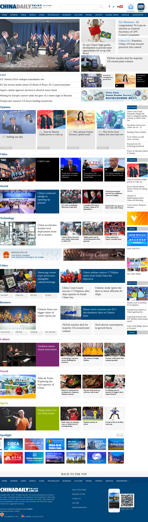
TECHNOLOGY (53, 15)
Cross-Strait (4, 295)
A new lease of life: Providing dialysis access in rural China (92, 175)
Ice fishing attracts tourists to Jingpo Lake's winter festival (114, 392)
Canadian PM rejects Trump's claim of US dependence (91, 207)
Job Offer (75, 503)
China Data (18, 332)
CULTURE (78, 15)
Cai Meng (6, 148)
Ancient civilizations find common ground (114, 359)
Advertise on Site (78, 494)
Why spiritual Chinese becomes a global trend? (81, 133)
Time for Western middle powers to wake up (51, 133)
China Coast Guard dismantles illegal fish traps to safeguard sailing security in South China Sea (137, 115)
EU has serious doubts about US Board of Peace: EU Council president (35, 84)
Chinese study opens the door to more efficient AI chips (108, 291)
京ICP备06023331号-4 (11, 516)
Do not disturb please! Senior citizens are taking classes (137, 189)
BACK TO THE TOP (74, 474)
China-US (124, 40)
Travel (4, 371)
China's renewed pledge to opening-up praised (47, 198)
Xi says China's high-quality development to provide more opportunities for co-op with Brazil (97, 49)
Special (131, 229)
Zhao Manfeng (73, 148)
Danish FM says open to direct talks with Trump (114, 207)
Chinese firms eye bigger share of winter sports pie (47, 312)
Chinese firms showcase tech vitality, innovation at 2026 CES (70, 239)
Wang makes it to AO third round (47, 412)
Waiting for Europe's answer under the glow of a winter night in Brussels (36, 95)
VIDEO (23, 15)
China (4, 265)
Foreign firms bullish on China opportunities (136, 311)
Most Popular (132, 107)
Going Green (19, 295)
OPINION (14, 15)
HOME (4, 15)
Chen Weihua (43, 148)
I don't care (44, 161)
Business (5, 302)
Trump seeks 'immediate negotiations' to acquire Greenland (70, 175)
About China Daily (79, 490)
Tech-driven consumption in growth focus (108, 77)
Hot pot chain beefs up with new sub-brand (91, 391)
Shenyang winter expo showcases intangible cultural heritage (47, 277)
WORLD (32, 15)
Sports (4, 403)
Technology (7, 218)
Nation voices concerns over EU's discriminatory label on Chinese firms (99, 312)
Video (3, 154)
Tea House (48, 295)
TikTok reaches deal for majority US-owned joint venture (125, 60)
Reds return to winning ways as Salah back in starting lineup (70, 424)
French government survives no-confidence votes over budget (113, 193)
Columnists (132, 160)
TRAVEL (88, 15)
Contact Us (76, 499)
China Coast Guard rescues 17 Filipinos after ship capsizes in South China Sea (76, 292)
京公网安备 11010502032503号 (33, 516)
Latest (3, 75)
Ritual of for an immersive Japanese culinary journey (70, 392)
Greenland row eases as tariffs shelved (25, 66)
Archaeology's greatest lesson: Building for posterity (70, 360)
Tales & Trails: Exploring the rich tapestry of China (46, 383)
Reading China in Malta (136, 132)
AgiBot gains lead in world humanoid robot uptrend (91, 239)
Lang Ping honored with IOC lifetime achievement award (137, 319)
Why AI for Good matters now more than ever (111, 133)
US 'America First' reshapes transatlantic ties (22, 79)
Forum (132, 332)
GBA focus (33, 295)
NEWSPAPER (137, 15)
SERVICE (125, 15)
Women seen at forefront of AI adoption (137, 304)
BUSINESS (66, 15)
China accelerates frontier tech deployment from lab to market (47, 230)
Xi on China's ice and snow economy (135, 138)
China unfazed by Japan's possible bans (113, 238)
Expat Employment (79, 507)
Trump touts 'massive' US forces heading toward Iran (26, 101)
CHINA (41, 15)
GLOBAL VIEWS (112, 15)
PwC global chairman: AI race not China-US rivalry (114, 174)
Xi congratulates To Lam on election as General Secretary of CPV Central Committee (132, 28)
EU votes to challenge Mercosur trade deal (69, 206)
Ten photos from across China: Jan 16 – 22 (136, 126)
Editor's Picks (132, 283)
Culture (5, 339)
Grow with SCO (133, 248)
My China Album (134, 274)
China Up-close (5, 332)
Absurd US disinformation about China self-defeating (135, 198)
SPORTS (98, 15)
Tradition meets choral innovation (47, 348)
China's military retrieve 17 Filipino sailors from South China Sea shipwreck (100, 275)
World (4, 186)
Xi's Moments (126, 22)
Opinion (5, 107)
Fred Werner (102, 148)
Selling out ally (14, 136)
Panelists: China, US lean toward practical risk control (131, 44)
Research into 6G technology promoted (135, 145)
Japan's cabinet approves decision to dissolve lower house (28, 90)
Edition (47, 5)
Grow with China (50, 332)
